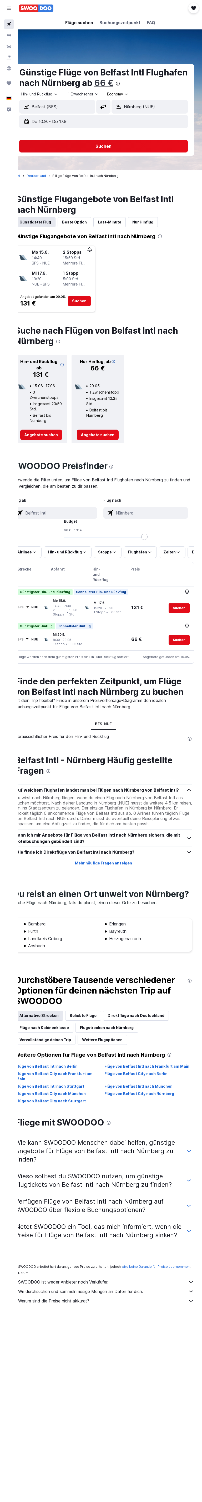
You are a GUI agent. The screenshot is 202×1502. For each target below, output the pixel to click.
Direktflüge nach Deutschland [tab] (149, 1047)
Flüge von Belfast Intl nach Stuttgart (63, 1123)
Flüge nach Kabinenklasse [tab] (57, 1059)
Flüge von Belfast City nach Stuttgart (64, 1138)
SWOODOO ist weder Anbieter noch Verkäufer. (112, 1340)
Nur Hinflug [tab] (155, 222)
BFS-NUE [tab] (110, 734)
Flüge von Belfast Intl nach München (145, 1123)
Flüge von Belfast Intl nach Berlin (60, 1098)
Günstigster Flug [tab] (48, 222)
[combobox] (131, 94)
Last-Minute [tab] (122, 222)
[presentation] (174, 83)
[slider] (196, 537)
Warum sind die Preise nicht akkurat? (112, 1359)
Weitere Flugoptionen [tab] (115, 1072)
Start (29, 176)
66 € (160, 83)
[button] (9, 8)
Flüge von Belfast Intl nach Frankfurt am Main (148, 1101)
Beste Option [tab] (87, 222)
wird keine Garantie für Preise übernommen (65, 1325)
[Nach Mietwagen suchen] (9, 46)
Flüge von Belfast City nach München (64, 1131)
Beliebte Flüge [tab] (96, 1047)
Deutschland (49, 176)
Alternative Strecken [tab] (52, 1047)
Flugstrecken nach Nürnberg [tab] (120, 1059)
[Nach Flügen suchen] (9, 24)
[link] (52, 435)
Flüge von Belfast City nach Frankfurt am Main (67, 1113)
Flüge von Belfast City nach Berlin (142, 1111)
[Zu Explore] (9, 68)
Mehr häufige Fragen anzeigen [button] (110, 885)
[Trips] (9, 83)
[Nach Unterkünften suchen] (9, 35)
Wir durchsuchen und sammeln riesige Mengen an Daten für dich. (112, 1350)
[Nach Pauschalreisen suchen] (9, 57)
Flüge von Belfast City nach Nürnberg (146, 1131)
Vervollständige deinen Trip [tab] (58, 1072)
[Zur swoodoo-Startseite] (36, 8)
